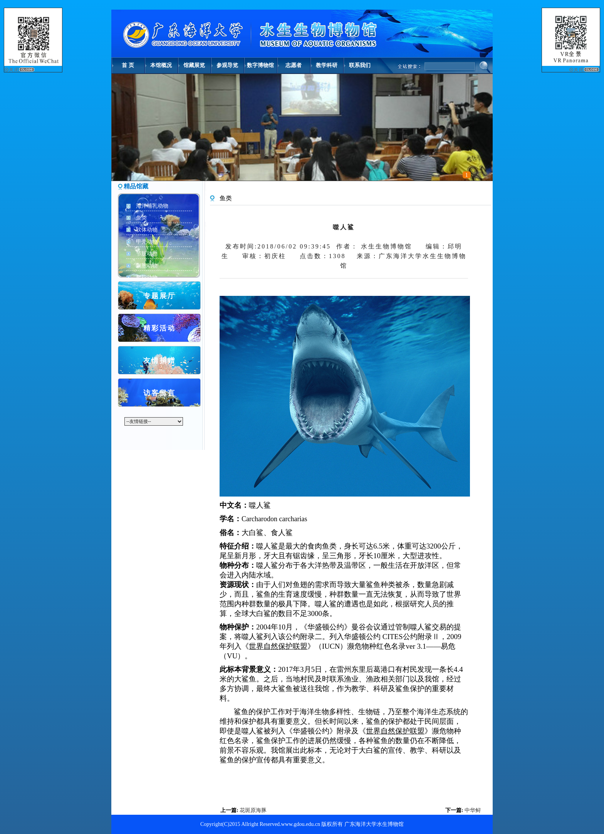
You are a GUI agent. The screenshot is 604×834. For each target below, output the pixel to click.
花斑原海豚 (253, 810)
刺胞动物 (147, 265)
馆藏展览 (194, 65)
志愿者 (293, 65)
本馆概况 (161, 65)
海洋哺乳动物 (152, 206)
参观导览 (227, 65)
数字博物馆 (260, 65)
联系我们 (360, 65)
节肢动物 (147, 254)
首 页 (128, 65)
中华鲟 (473, 810)
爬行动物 (147, 277)
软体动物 (147, 230)
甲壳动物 (147, 242)
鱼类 (141, 218)
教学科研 (326, 65)
